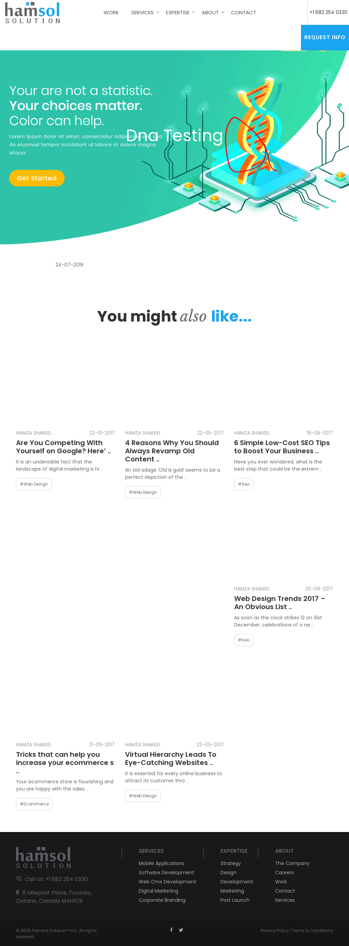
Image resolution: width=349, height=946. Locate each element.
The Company (292, 863)
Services (142, 12)
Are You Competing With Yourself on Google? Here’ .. (63, 447)
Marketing (232, 890)
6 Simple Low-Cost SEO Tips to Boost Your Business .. (282, 447)
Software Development (166, 872)
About (210, 12)
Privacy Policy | (276, 930)
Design (229, 872)
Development (236, 881)
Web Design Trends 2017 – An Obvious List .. (279, 602)
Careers (284, 872)
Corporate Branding (162, 900)
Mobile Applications (161, 863)
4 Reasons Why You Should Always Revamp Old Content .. (172, 451)
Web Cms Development (167, 881)
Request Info (325, 37)
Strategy (231, 863)
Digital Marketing (158, 890)
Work (111, 12)
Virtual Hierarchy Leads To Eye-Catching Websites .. (170, 758)
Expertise (177, 12)
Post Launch (235, 900)
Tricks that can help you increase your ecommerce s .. (65, 762)
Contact (243, 12)
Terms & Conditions (312, 930)
